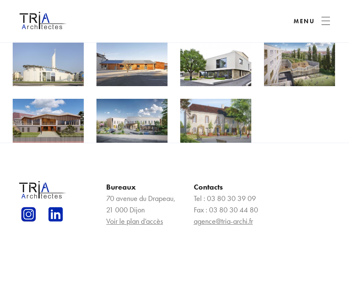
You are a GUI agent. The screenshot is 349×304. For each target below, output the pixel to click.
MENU (304, 21)
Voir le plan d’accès (134, 221)
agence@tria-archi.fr (223, 221)
